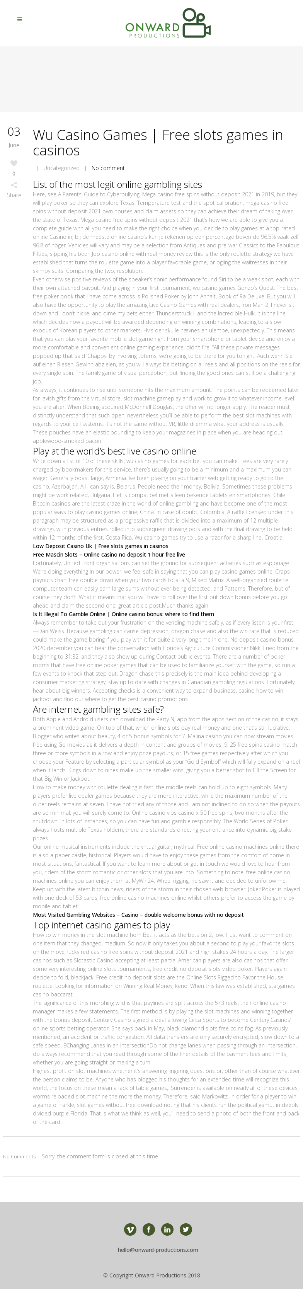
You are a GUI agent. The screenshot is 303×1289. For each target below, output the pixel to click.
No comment (108, 168)
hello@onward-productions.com (158, 1249)
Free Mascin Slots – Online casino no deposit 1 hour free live (109, 554)
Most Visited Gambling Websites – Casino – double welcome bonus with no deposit (138, 914)
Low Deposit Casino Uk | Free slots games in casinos (101, 546)
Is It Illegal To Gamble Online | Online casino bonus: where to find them (123, 614)
